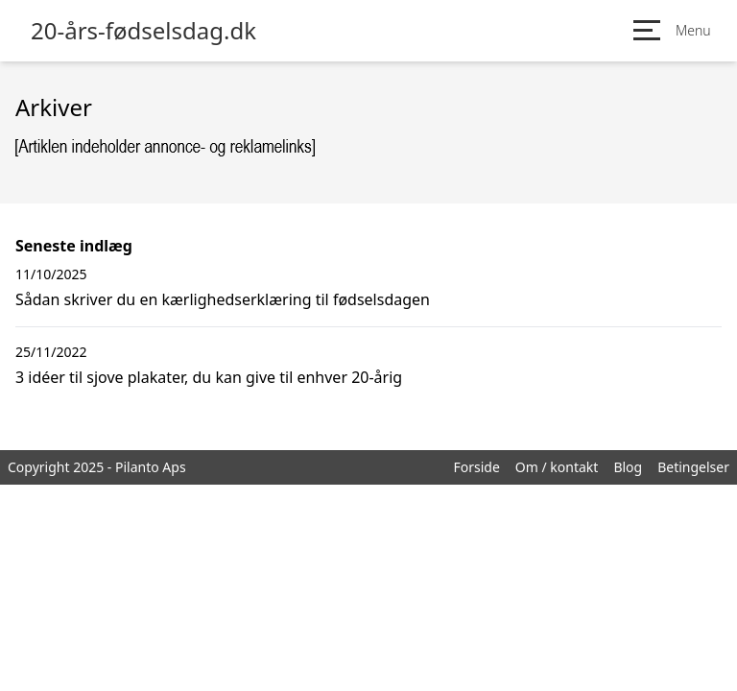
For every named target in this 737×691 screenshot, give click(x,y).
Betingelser (693, 467)
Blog (627, 467)
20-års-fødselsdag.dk (143, 30)
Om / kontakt (557, 467)
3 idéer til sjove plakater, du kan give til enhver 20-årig (208, 377)
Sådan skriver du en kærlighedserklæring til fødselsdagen (222, 299)
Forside (476, 467)
